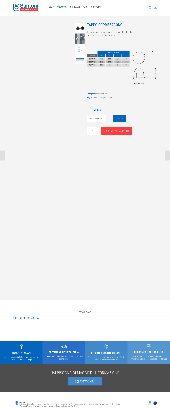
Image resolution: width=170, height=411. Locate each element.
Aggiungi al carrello (116, 131)
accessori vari (96, 97)
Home (51, 7)
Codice (97, 110)
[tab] (85, 313)
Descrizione (85, 312)
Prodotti (62, 7)
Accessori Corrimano (56, 406)
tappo (112, 97)
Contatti (96, 7)
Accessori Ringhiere (26, 406)
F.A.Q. (85, 7)
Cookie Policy (114, 404)
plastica (106, 97)
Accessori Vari (102, 94)
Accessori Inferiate (41, 406)
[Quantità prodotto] (93, 131)
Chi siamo (74, 7)
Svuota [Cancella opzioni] (119, 118)
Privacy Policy (103, 404)
